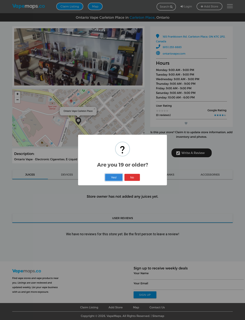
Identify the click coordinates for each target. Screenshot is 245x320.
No (132, 177)
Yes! (114, 177)
